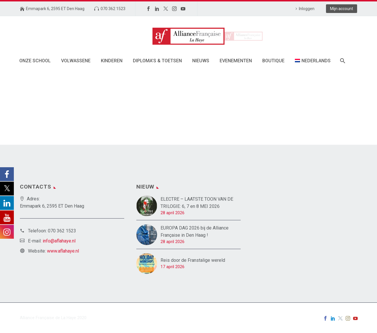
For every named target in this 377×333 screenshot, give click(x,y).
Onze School (35, 60)
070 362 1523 (113, 8)
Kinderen (111, 60)
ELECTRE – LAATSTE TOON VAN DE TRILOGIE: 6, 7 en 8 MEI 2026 (197, 202)
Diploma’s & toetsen (157, 60)
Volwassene (76, 60)
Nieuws (200, 60)
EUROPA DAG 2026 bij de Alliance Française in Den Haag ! (195, 231)
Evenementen (236, 60)
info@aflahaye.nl (59, 241)
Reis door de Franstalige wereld (193, 260)
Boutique (273, 60)
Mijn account (341, 8)
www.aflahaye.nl (63, 251)
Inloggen (306, 8)
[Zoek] (342, 60)
